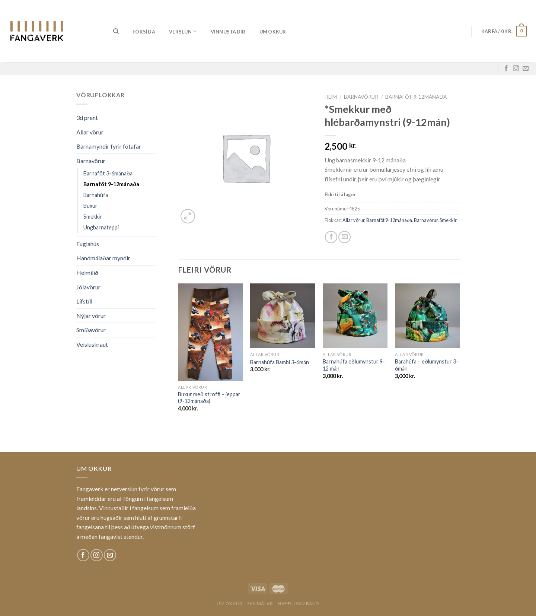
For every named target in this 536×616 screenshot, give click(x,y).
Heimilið (87, 272)
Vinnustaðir (228, 32)
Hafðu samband (298, 603)
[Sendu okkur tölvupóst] (526, 68)
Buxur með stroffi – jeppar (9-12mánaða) (209, 397)
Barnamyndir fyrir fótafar (108, 146)
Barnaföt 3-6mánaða (108, 173)
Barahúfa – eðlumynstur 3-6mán (426, 365)
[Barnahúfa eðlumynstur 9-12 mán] (355, 316)
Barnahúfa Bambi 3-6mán (279, 362)
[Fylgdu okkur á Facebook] (506, 68)
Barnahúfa (95, 195)
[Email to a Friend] (344, 237)
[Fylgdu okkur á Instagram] (516, 68)
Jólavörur (88, 286)
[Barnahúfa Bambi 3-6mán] (282, 316)
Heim (331, 97)
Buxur (90, 206)
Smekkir (92, 216)
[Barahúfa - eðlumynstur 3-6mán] (427, 316)
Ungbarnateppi (101, 227)
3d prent (87, 117)
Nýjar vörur (91, 315)
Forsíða (144, 32)
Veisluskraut (92, 344)
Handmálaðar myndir (103, 257)
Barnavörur (90, 160)
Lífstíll (84, 301)
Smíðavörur (91, 329)
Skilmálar (260, 603)
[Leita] (115, 31)
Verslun (183, 31)
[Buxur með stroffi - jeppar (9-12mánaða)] (210, 332)
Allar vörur (89, 132)
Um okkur (272, 32)
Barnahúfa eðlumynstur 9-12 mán (354, 365)
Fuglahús (87, 243)
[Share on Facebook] (331, 237)
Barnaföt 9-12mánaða (111, 184)
